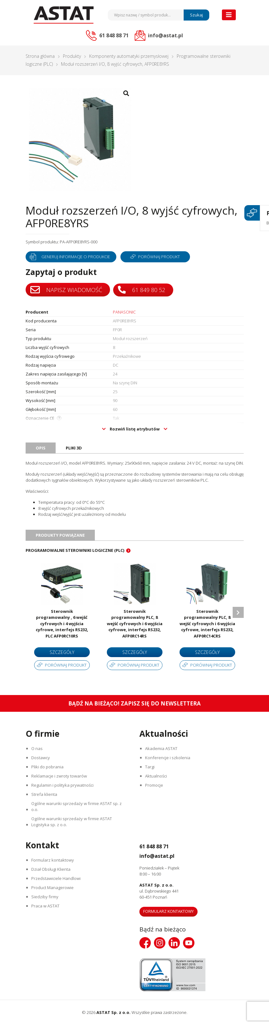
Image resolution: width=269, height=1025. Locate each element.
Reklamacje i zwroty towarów (60, 776)
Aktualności (157, 776)
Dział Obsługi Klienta (51, 869)
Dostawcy (41, 757)
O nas (38, 748)
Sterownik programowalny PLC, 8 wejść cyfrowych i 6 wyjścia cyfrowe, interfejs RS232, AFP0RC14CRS (207, 623)
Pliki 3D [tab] (74, 448)
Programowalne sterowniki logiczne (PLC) (75, 550)
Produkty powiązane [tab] (60, 535)
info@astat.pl (162, 855)
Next (238, 612)
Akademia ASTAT (162, 748)
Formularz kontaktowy (53, 860)
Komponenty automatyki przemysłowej (128, 56)
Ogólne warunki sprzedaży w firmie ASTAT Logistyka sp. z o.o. (72, 821)
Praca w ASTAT (46, 906)
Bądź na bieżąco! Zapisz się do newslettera (134, 703)
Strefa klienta (45, 794)
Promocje (155, 785)
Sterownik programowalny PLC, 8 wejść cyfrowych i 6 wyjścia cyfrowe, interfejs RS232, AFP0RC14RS (134, 623)
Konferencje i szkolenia (168, 757)
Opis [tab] (41, 448)
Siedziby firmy (45, 897)
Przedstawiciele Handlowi (57, 878)
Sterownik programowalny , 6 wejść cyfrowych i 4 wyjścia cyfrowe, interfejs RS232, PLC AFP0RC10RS (62, 623)
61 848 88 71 (158, 845)
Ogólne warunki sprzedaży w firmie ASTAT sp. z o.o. (77, 806)
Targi (151, 767)
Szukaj (196, 15)
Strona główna (40, 56)
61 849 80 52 (142, 289)
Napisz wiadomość (66, 290)
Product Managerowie (53, 887)
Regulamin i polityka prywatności (63, 785)
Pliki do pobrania (48, 767)
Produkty (72, 56)
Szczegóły (62, 652)
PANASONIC (124, 312)
